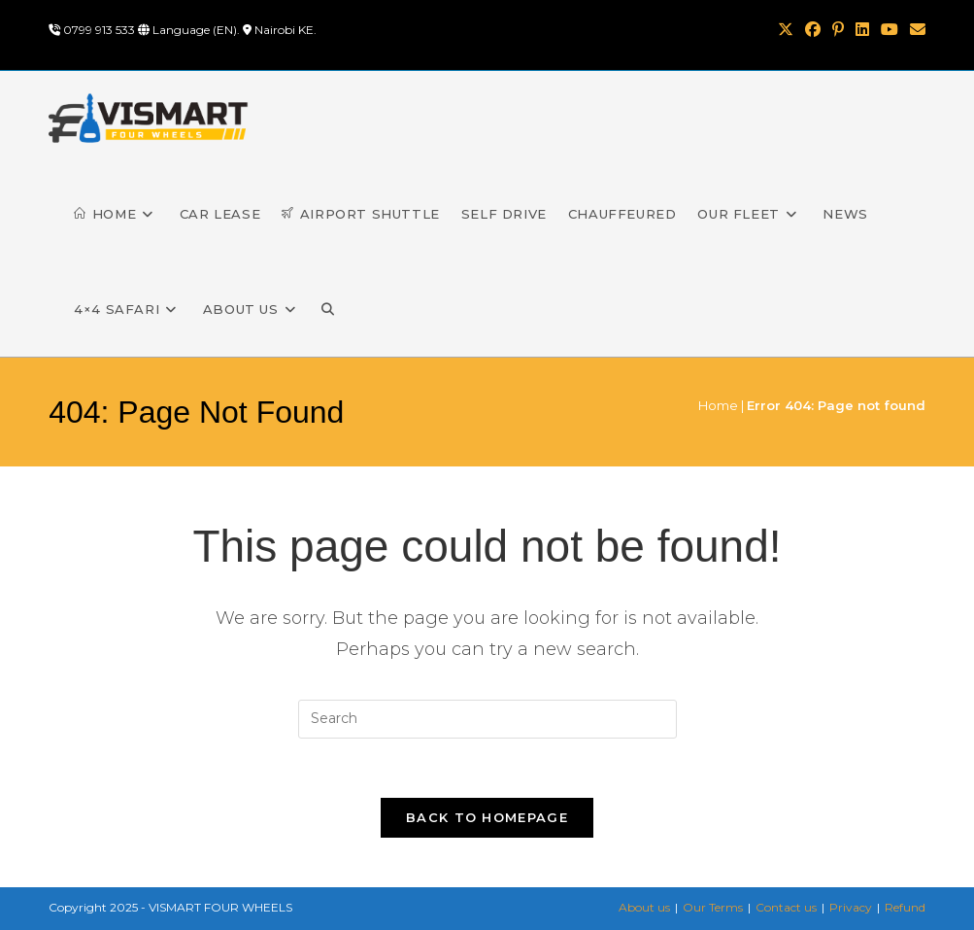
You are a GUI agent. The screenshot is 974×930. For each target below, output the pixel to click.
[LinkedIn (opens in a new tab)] (862, 30)
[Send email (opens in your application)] (914, 30)
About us (644, 907)
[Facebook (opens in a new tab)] (812, 30)
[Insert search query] (487, 719)
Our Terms (713, 907)
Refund (905, 907)
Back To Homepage (487, 817)
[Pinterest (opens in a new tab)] (838, 30)
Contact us (786, 907)
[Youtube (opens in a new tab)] (889, 30)
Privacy (850, 907)
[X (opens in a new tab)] (785, 30)
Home (718, 405)
